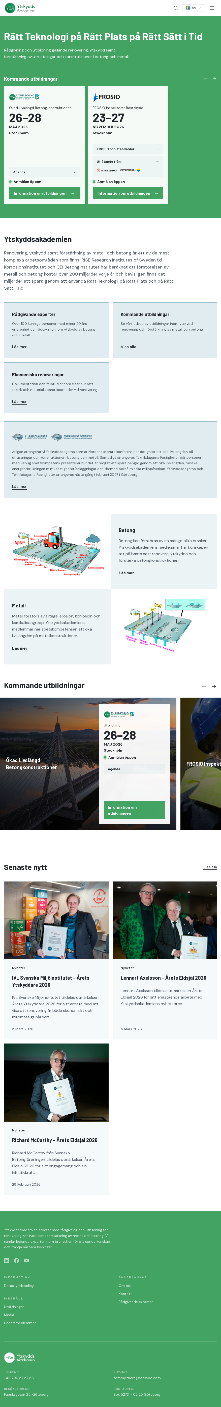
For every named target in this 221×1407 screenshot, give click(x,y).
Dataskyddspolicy (19, 1285)
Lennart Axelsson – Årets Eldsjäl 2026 (163, 978)
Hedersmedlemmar (20, 1323)
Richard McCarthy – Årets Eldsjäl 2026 (55, 1140)
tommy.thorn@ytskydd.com (137, 1378)
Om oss (125, 1285)
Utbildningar (14, 1307)
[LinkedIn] (6, 1260)
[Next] (214, 78)
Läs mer (19, 346)
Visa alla (128, 346)
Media (9, 1315)
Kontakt (125, 1293)
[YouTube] (26, 1260)
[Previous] (205, 78)
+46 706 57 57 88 (19, 1378)
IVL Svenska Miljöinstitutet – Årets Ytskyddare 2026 (50, 981)
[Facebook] (16, 1260)
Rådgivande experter (136, 1301)
